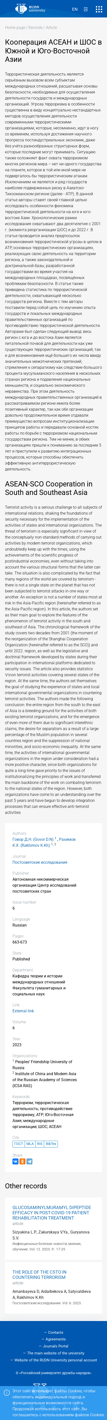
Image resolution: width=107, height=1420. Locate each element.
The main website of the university (55, 1353)
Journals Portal (55, 1346)
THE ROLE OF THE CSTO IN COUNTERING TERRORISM (39, 1275)
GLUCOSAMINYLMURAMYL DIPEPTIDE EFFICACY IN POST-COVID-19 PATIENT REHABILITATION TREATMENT (51, 1213)
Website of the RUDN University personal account (55, 1360)
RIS (39, 1144)
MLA (30, 1144)
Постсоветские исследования (39, 862)
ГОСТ (18, 1144)
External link (23, 1011)
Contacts (55, 1332)
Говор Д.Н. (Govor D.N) (33, 839)
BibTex (51, 1144)
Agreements (56, 1339)
